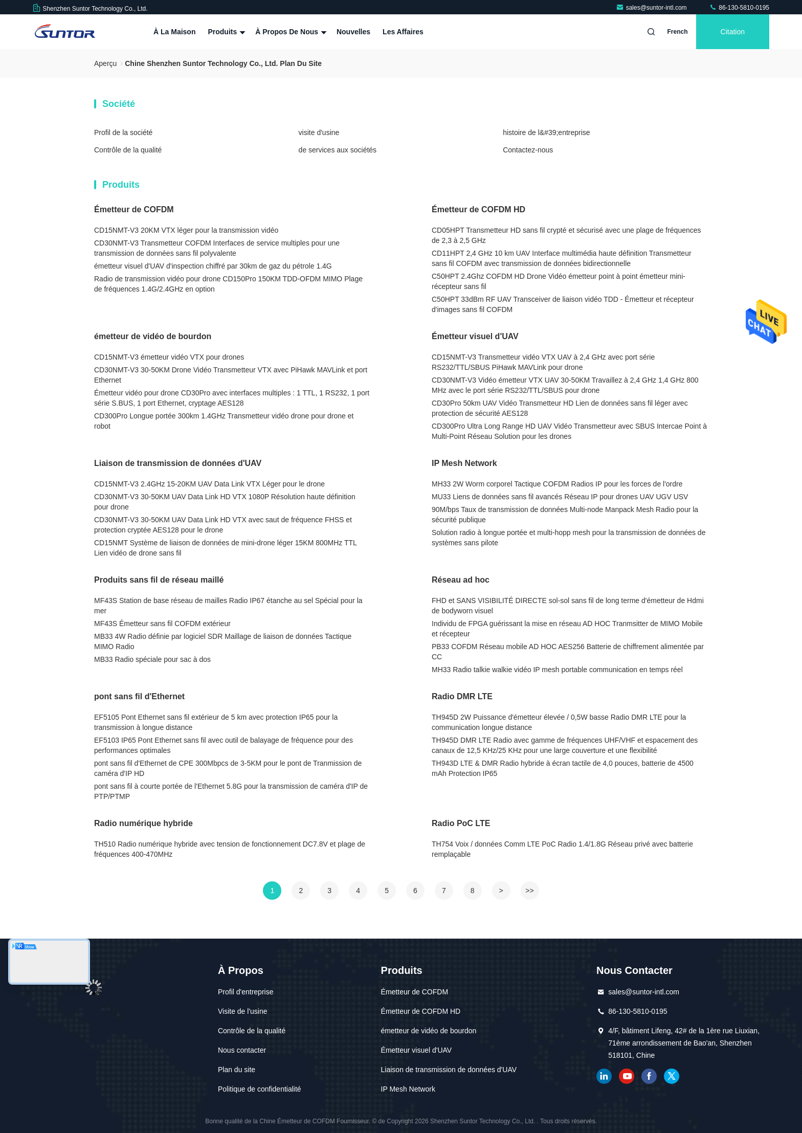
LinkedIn (604, 1076)
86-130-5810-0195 (739, 7)
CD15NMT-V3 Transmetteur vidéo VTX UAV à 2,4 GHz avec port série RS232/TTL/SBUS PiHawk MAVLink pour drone (543, 362)
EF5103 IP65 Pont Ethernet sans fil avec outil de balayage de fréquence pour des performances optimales (223, 745)
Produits (225, 32)
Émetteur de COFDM (134, 209)
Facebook (649, 1076)
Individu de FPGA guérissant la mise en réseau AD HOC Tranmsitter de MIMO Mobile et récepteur (567, 628)
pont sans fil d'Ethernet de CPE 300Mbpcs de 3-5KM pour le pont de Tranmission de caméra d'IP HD (228, 768)
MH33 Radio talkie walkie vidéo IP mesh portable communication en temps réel (557, 669)
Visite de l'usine (243, 1011)
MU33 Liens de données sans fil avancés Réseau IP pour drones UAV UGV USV (560, 497)
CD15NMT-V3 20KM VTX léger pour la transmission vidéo (186, 230)
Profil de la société (123, 132)
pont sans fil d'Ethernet (139, 696)
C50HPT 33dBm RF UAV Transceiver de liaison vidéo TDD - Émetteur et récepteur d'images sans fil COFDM (563, 304)
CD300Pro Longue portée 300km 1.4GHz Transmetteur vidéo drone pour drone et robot (223, 421)
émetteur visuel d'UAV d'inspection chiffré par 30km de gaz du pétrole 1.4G (213, 266)
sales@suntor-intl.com (652, 7)
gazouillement (671, 1076)
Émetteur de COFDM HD (478, 209)
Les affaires (403, 32)
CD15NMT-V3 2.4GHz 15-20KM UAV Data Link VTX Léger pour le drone (209, 484)
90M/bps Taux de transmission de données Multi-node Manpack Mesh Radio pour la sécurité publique (565, 514)
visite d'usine (319, 132)
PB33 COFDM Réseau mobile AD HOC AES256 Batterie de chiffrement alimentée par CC (568, 651)
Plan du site (236, 1069)
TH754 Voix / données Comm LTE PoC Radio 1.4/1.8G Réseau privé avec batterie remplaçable (562, 849)
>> (529, 890)
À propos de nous (289, 32)
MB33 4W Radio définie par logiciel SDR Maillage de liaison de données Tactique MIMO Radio (222, 641)
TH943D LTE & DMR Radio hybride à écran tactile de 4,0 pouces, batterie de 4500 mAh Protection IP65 (563, 768)
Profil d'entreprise (246, 992)
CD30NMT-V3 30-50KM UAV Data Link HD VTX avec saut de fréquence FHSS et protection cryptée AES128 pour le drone (223, 525)
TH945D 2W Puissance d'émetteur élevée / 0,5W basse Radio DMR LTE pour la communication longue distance (559, 722)
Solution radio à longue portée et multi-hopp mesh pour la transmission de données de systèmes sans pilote (568, 537)
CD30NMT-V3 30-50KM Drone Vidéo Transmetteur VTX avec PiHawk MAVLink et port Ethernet (230, 375)
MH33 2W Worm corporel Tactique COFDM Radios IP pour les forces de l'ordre (557, 484)
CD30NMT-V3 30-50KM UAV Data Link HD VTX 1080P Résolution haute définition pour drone (224, 502)
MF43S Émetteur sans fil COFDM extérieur (162, 623)
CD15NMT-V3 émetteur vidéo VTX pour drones (169, 357)
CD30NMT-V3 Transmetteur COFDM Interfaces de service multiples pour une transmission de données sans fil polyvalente (217, 248)
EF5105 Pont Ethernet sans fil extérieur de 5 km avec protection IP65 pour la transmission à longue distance (216, 722)
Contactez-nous (528, 150)
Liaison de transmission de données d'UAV (177, 463)
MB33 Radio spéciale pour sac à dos (152, 659)
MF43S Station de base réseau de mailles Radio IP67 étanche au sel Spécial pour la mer (228, 605)
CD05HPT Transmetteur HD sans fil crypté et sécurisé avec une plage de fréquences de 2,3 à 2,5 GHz (566, 235)
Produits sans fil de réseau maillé (159, 579)
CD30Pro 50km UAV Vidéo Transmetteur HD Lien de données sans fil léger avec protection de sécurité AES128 (560, 408)
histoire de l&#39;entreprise (546, 132)
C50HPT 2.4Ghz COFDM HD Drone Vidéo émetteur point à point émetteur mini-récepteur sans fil (558, 281)
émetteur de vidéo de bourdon (152, 336)
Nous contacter (242, 1050)
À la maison (174, 32)
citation (733, 32)
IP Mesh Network (464, 463)
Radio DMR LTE (462, 696)
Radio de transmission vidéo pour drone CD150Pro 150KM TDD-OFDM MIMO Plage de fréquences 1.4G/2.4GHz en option (228, 284)
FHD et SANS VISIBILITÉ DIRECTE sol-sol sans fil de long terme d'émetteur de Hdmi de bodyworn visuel (568, 605)
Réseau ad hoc (460, 579)
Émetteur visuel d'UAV (475, 336)
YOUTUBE (626, 1076)
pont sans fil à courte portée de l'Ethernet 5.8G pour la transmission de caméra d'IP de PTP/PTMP (231, 791)
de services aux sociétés (338, 150)
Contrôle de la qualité (128, 150)
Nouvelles (353, 32)
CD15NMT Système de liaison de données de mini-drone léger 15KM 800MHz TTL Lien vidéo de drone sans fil (225, 548)
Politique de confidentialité (259, 1089)
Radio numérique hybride (143, 823)
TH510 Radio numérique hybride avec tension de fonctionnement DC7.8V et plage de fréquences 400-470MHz (229, 849)
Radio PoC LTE (461, 823)
